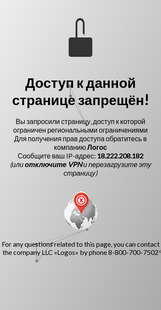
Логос (97, 147)
